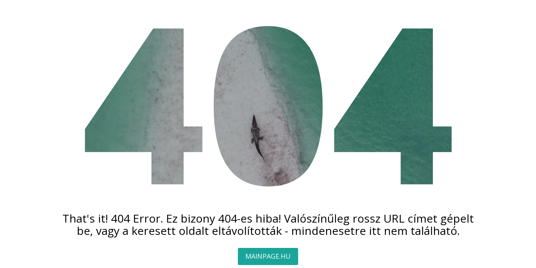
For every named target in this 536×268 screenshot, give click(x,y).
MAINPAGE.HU (268, 256)
